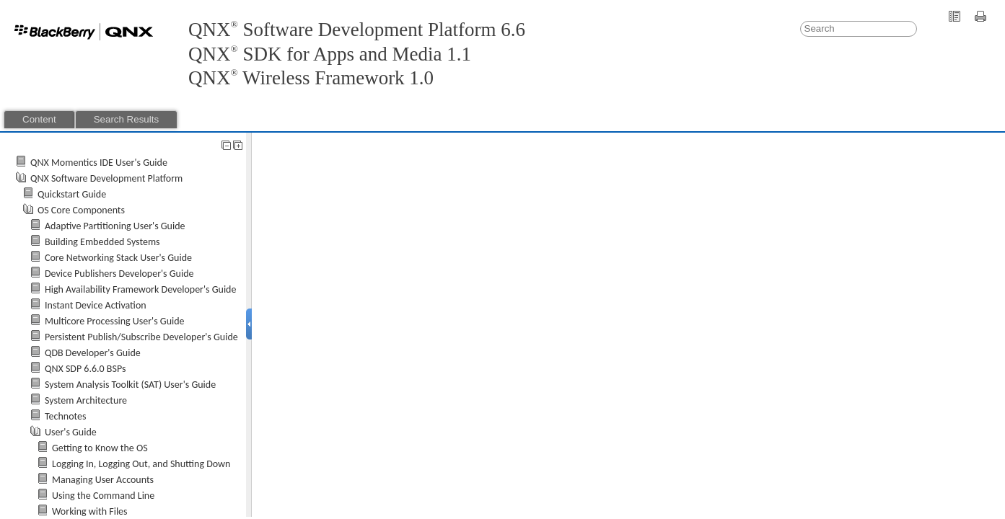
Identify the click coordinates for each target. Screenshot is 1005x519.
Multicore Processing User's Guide (115, 321)
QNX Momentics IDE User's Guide (98, 162)
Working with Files (90, 511)
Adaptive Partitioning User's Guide (115, 226)
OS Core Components (81, 210)
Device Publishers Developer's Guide (119, 273)
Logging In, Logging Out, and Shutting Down (141, 464)
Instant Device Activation (95, 305)
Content (39, 119)
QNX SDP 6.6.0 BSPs (85, 369)
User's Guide (71, 432)
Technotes (66, 416)
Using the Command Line (103, 495)
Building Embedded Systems (102, 242)
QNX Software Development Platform (106, 178)
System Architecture (86, 400)
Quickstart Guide (72, 194)
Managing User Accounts (103, 480)
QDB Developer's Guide (93, 353)
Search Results (126, 119)
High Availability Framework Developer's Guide (140, 289)
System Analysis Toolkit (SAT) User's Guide (130, 384)
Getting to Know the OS (100, 448)
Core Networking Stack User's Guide (118, 258)
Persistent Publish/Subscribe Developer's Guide (141, 337)
